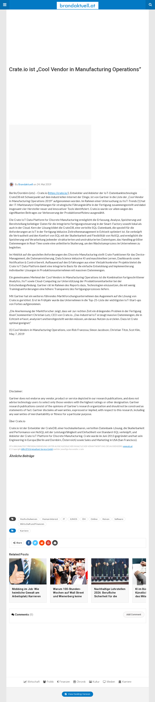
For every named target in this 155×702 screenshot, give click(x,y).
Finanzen (63, 681)
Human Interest (50, 519)
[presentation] (140, 582)
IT (64, 519)
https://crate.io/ (58, 193)
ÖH (84, 519)
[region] (33, 32)
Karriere (24, 530)
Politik (48, 681)
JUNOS (73, 519)
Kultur (94, 681)
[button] (4, 4)
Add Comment (133, 614)
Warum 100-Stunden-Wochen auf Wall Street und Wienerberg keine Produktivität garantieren (68, 596)
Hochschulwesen (28, 519)
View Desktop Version (77, 694)
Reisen (106, 519)
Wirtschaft (32, 681)
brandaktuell (25, 184)
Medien (109, 681)
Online (94, 519)
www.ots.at (128, 446)
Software (118, 519)
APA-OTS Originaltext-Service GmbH (37, 449)
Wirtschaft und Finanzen (32, 524)
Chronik (79, 681)
